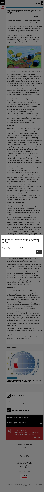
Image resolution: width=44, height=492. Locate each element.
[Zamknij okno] (41, 237)
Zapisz (39, 252)
